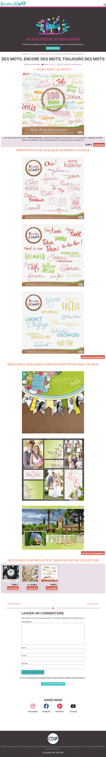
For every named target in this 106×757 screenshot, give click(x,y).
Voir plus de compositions (93, 553)
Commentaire (26, 622)
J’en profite (99, 145)
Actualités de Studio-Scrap (45, 54)
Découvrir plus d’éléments (93, 357)
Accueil (33, 54)
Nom (23, 648)
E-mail (24, 655)
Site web (24, 663)
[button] (105, 5)
